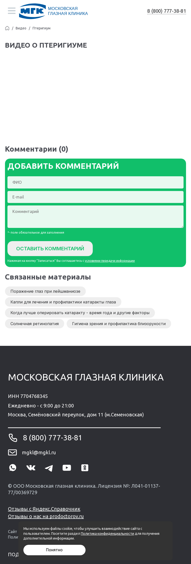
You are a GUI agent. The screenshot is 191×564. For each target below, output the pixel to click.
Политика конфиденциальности (107, 534)
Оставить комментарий (50, 249)
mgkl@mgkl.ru (39, 452)
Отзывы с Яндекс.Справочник (44, 509)
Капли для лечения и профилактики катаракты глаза (63, 301)
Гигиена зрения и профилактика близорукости (119, 323)
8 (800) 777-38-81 (166, 11)
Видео (21, 28)
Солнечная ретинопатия (34, 323)
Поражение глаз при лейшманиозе (45, 291)
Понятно (54, 550)
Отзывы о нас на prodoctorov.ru (46, 516)
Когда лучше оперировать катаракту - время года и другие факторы (79, 312)
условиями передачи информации (110, 260)
